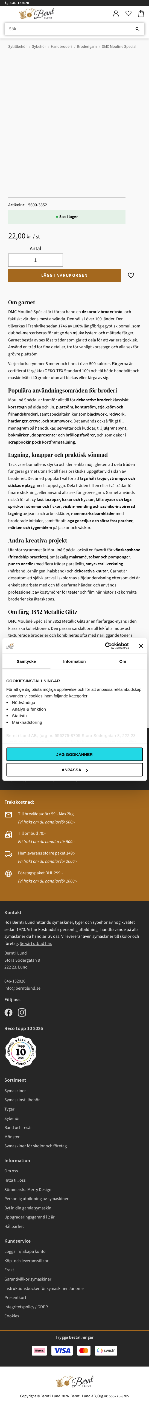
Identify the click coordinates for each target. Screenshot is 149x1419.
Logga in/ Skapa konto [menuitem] (25, 1251)
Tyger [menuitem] (9, 1109)
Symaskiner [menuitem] (15, 1091)
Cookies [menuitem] (11, 1316)
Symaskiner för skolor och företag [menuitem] (35, 1146)
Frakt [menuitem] (9, 1270)
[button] (128, 13)
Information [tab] (74, 661)
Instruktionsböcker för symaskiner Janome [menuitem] (44, 1289)
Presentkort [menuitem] (15, 1298)
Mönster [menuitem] (12, 1137)
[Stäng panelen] (141, 646)
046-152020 (19, 3)
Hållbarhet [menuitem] (14, 1226)
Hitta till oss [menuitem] (15, 1180)
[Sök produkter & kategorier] (74, 29)
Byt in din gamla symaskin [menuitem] (27, 1208)
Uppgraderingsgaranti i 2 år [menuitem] (29, 1217)
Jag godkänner (74, 754)
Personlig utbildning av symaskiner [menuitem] (36, 1199)
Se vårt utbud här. (36, 944)
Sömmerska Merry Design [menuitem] (27, 1190)
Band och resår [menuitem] (18, 1128)
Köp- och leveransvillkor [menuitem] (26, 1261)
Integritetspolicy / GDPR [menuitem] (26, 1307)
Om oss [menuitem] (11, 1171)
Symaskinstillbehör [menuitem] (22, 1100)
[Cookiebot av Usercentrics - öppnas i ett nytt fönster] (105, 646)
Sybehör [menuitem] (12, 1118)
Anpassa (75, 769)
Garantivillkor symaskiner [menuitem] (27, 1279)
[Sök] (137, 29)
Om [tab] (122, 661)
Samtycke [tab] (26, 661)
